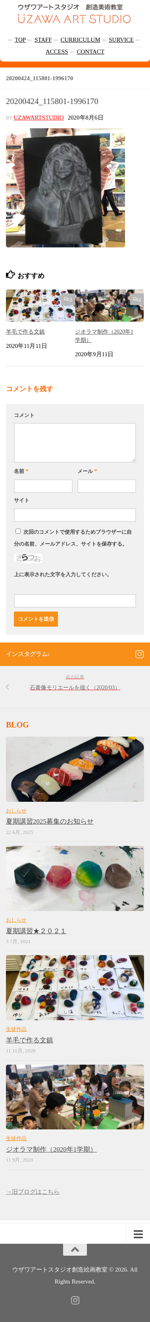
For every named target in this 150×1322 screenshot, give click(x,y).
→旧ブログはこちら (33, 1192)
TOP (20, 40)
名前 (21, 471)
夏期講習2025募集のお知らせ (50, 821)
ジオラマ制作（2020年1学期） (51, 1149)
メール (87, 471)
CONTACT (90, 51)
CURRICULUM (80, 40)
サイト (21, 500)
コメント (24, 415)
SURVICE (121, 40)
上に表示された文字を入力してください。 (63, 574)
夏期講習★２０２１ (36, 931)
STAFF (43, 40)
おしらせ (16, 811)
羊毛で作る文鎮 (25, 331)
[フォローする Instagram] (139, 654)
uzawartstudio (39, 117)
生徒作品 (16, 1029)
